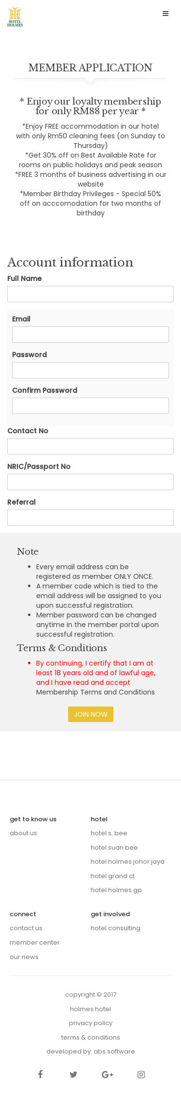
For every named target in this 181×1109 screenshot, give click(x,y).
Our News (24, 957)
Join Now (91, 714)
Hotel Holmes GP (116, 890)
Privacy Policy (90, 1023)
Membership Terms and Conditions (95, 692)
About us (23, 833)
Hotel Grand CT (113, 876)
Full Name (24, 278)
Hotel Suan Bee (114, 847)
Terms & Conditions (90, 1037)
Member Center (35, 942)
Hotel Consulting (115, 928)
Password (29, 355)
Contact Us (26, 928)
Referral (21, 502)
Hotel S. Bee (109, 833)
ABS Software (114, 1051)
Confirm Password (44, 390)
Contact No (27, 431)
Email (21, 319)
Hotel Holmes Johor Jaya (128, 861)
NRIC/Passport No (38, 466)
